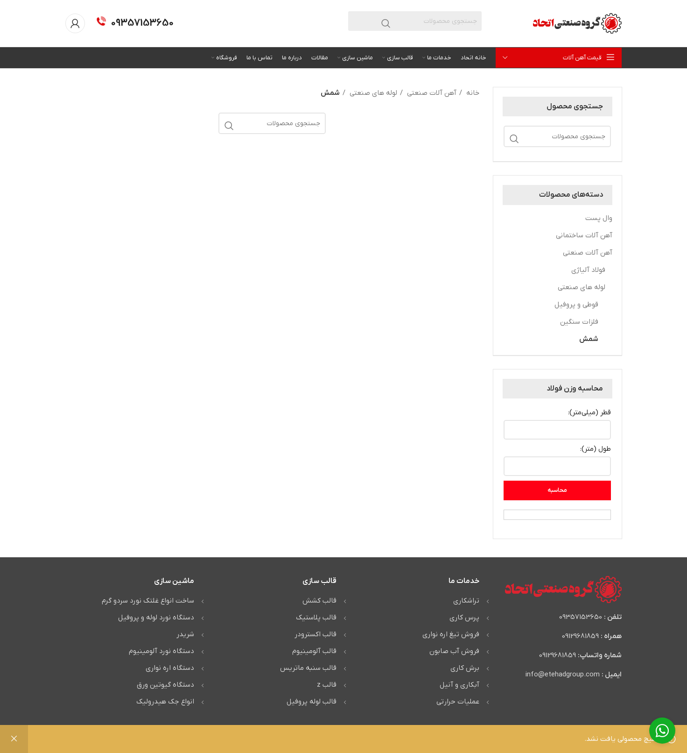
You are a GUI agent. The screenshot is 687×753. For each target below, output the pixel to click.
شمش (588, 339)
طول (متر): (595, 449)
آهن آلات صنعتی (587, 252)
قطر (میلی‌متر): (589, 412)
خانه (471, 93)
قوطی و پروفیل (576, 304)
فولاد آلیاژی (588, 270)
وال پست (598, 218)
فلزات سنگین (579, 322)
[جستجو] (415, 21)
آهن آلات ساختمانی (584, 235)
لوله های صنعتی (581, 287)
